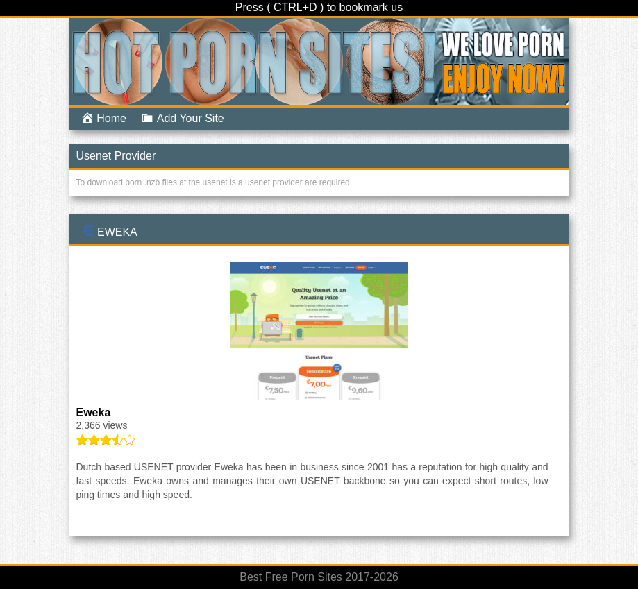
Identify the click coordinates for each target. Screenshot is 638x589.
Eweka (117, 232)
